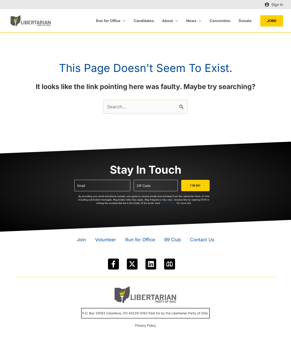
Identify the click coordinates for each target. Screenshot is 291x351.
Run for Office (140, 239)
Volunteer (105, 239)
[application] (127, 21)
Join (81, 239)
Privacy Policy (168, 203)
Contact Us (202, 239)
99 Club (172, 239)
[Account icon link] (274, 4)
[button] (271, 20)
